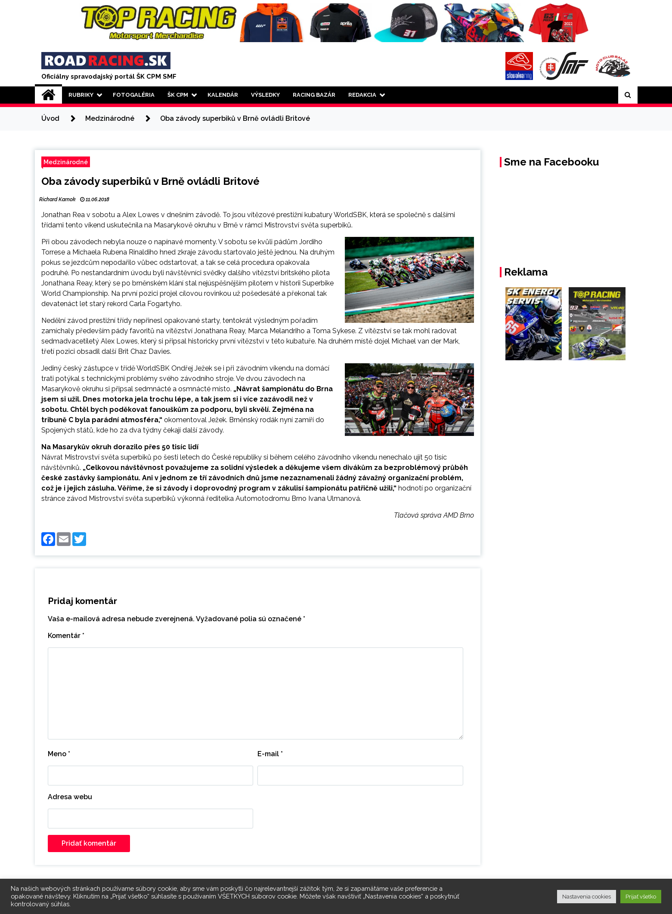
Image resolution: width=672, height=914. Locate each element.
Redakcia (362, 95)
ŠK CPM (177, 95)
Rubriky (80, 95)
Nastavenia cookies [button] (586, 896)
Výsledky (265, 95)
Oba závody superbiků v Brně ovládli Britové (150, 181)
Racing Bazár (314, 95)
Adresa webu (70, 797)
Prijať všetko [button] (641, 896)
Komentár (66, 636)
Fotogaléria (134, 95)
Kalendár (222, 95)
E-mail (270, 754)
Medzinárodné (65, 162)
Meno (59, 754)
